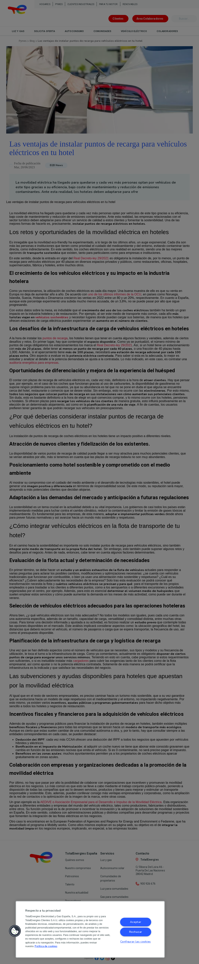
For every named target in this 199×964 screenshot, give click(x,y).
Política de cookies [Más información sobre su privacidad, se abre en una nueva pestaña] (46, 946)
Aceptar (135, 922)
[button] (15, 931)
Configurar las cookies (135, 942)
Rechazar (135, 932)
